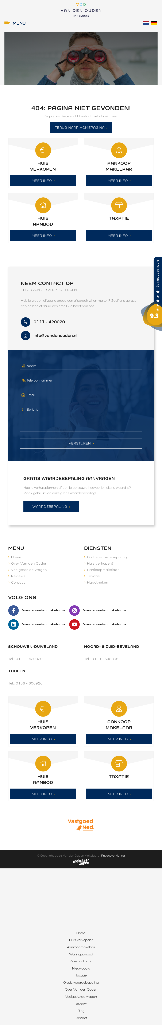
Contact (18, 583)
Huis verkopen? (100, 564)
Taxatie (93, 577)
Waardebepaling (49, 507)
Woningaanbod (81, 956)
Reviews (18, 577)
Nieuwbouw (81, 970)
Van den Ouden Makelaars (81, 857)
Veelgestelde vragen (29, 571)
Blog (81, 1012)
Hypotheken (97, 583)
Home (16, 558)
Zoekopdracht (81, 962)
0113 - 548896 (105, 660)
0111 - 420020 (29, 660)
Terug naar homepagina (80, 128)
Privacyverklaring (113, 857)
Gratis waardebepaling (107, 558)
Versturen (80, 444)
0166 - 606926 (29, 684)
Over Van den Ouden (29, 564)
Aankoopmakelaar (103, 571)
